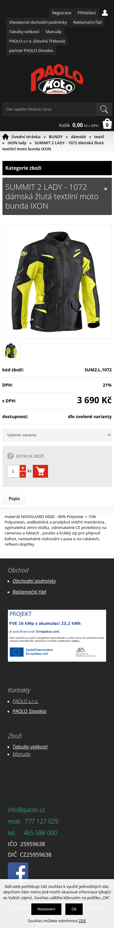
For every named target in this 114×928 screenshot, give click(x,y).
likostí (41, 746)
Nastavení (46, 909)
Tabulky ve (23, 746)
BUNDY (56, 136)
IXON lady (17, 142)
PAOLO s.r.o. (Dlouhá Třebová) (37, 41)
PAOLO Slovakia (29, 711)
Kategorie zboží (57, 168)
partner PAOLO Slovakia (31, 50)
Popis (14, 498)
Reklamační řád (87, 22)
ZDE (82, 920)
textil (99, 136)
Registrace (61, 12)
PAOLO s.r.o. (25, 701)
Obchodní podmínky (34, 581)
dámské (78, 136)
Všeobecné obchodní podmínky (38, 22)
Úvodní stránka (26, 136)
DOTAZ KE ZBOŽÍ (30, 456)
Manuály (53, 31)
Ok (74, 909)
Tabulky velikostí (24, 31)
